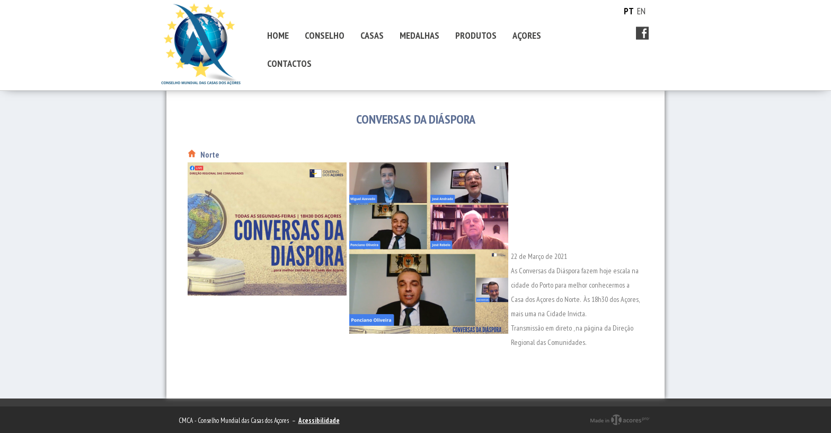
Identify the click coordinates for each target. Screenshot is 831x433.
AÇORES (526, 35)
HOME (278, 35)
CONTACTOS (289, 63)
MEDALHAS (419, 35)
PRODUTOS (476, 35)
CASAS (372, 35)
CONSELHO (324, 35)
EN (641, 11)
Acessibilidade (319, 420)
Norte (209, 155)
